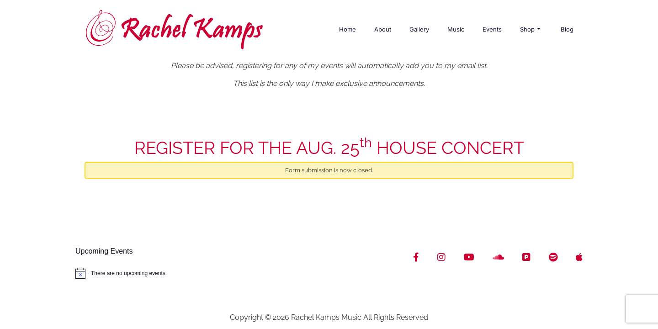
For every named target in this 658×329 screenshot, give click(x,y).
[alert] (198, 273)
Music (455, 29)
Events (492, 29)
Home (347, 29)
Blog (567, 29)
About (382, 29)
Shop (530, 29)
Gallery (419, 29)
